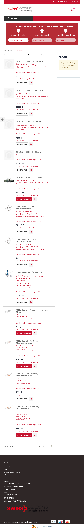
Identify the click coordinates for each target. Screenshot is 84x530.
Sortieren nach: (9, 55)
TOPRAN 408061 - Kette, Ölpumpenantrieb (26, 208)
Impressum (8, 466)
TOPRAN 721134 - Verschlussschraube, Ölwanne (32, 311)
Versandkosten (33, 79)
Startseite (5, 50)
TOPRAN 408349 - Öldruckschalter (30, 272)
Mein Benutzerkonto (60, 2)
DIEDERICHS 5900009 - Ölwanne (29, 121)
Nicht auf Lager (22, 83)
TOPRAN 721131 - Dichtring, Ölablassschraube (27, 342)
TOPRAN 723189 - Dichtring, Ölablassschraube (27, 375)
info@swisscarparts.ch (12, 495)
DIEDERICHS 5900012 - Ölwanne (29, 178)
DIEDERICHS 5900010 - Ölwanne (29, 152)
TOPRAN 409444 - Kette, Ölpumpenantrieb (26, 240)
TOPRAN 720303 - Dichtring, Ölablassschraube (27, 407)
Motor (10, 50)
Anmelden (74, 2)
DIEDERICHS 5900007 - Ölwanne (29, 90)
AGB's (6, 469)
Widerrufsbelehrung (11, 475)
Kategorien (13, 18)
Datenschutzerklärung (12, 472)
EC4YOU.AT (34, 522)
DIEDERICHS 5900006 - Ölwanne (29, 61)
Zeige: (43, 55)
